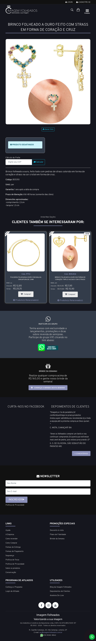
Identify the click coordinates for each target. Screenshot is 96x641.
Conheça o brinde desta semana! (48, 388)
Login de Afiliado (12, 591)
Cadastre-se (83, 2)
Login (68, 2)
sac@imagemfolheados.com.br (51, 632)
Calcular (38, 162)
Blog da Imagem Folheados (61, 587)
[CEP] (19, 162)
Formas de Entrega (13, 547)
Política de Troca (12, 560)
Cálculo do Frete (13, 158)
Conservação (11, 572)
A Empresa (10, 534)
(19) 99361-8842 (48, 635)
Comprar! (27, 293)
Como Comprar (11, 543)
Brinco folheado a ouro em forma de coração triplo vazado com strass (70, 278)
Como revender (12, 539)
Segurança (10, 555)
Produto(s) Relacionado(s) (26, 300)
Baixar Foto (48, 129)
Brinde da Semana (57, 539)
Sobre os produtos (13, 568)
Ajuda (8, 530)
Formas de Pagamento (15, 551)
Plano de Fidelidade (58, 534)
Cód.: (26, 274)
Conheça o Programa (14, 587)
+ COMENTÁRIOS (81, 454)
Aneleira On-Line (57, 595)
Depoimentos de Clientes (60, 591)
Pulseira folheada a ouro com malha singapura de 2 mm (25, 278)
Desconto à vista (57, 530)
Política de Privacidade (16, 505)
